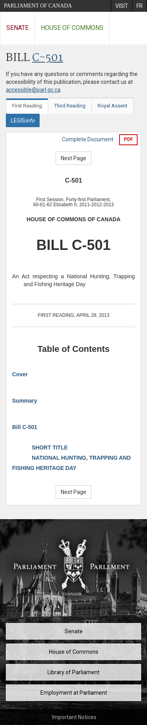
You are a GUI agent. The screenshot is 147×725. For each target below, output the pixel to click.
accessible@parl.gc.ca (33, 90)
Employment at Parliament (73, 693)
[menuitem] (121, 6)
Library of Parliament (73, 672)
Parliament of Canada (38, 6)
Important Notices (74, 717)
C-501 (47, 58)
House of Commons (72, 27)
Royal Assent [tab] (112, 106)
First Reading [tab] (27, 106)
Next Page (73, 158)
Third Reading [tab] (69, 106)
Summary (24, 401)
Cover (20, 374)
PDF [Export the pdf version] (128, 139)
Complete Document (87, 139)
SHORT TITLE (50, 447)
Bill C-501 (24, 427)
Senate (17, 27)
